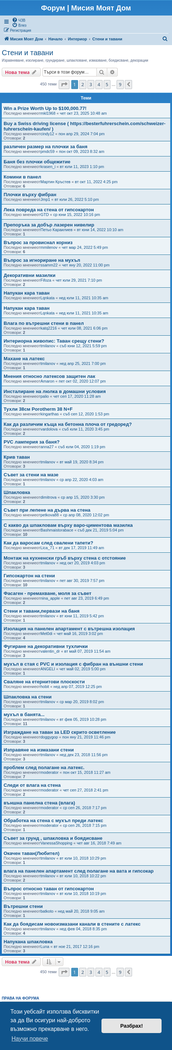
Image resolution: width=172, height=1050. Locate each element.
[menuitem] (18, 19)
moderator (50, 772)
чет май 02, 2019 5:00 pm (82, 669)
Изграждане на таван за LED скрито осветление (60, 732)
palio (45, 396)
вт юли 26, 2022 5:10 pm (77, 199)
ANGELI (48, 669)
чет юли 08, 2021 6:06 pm (84, 328)
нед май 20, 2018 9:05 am (81, 911)
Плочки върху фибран (30, 194)
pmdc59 (48, 151)
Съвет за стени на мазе (31, 474)
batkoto (47, 911)
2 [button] (82, 84)
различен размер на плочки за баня (45, 146)
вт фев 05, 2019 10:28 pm (83, 719)
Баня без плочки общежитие (37, 161)
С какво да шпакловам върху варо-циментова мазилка (68, 525)
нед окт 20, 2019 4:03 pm (82, 563)
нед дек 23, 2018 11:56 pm (84, 755)
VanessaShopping (56, 843)
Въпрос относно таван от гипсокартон (49, 888)
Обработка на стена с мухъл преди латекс (53, 820)
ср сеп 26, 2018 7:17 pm (85, 808)
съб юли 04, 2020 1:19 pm (81, 447)
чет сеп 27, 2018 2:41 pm (85, 790)
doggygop (49, 737)
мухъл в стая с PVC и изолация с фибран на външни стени (73, 664)
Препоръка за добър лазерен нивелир (49, 225)
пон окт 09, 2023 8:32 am (81, 151)
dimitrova (49, 497)
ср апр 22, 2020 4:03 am (82, 479)
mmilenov (49, 247)
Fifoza (46, 280)
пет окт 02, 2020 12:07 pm (82, 381)
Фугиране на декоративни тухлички (46, 646)
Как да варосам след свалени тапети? (48, 543)
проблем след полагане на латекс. (44, 767)
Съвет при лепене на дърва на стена (47, 510)
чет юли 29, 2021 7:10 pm (79, 280)
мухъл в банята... (24, 714)
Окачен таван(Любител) (31, 853)
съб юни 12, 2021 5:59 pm (83, 346)
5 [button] (107, 84)
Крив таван (17, 457)
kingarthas (50, 414)
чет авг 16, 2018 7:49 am (99, 843)
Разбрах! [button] (131, 1026)
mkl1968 (48, 113)
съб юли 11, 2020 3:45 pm (85, 429)
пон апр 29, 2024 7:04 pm (82, 134)
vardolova (49, 429)
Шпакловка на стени (27, 697)
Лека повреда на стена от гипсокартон (49, 209)
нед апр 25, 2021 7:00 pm (83, 363)
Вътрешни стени (23, 906)
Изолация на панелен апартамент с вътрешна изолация (69, 628)
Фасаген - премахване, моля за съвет (47, 593)
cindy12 (47, 134)
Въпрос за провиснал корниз (38, 242)
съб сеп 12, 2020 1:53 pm (86, 414)
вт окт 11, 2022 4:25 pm (96, 182)
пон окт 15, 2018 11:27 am (86, 772)
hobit (45, 686)
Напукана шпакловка (28, 941)
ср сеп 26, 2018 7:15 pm (85, 825)
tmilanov (48, 346)
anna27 (47, 447)
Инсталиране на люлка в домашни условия (55, 391)
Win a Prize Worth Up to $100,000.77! (45, 108)
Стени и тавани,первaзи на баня (42, 611)
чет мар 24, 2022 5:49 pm (85, 247)
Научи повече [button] (30, 1039)
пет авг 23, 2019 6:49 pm (86, 598)
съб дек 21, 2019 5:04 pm (101, 530)
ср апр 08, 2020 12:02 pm (86, 515)
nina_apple (50, 598)
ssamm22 (49, 265)
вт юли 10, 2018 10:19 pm (83, 893)
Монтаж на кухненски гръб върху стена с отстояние (65, 558)
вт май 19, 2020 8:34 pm (82, 462)
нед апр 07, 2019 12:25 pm (78, 686)
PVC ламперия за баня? (32, 442)
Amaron (48, 381)
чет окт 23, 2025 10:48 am (83, 113)
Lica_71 (48, 548)
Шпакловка (17, 492)
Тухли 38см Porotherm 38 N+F (38, 409)
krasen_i (48, 166)
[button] (64, 84)
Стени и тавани (27, 53)
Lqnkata (48, 298)
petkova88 (50, 515)
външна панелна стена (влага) (39, 803)
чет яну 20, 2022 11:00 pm (85, 265)
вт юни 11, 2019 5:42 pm (82, 616)
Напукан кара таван (27, 293)
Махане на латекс (24, 358)
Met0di (47, 633)
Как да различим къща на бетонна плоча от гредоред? (68, 424)
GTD (45, 214)
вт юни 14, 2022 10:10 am (100, 230)
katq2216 (49, 328)
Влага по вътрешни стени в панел (44, 323)
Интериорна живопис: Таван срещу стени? (54, 341)
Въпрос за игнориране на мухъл (42, 260)
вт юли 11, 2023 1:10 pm (82, 166)
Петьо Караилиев (57, 230)
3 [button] (91, 84)
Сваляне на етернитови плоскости (44, 681)
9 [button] (120, 84)
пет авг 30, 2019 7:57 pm (82, 580)
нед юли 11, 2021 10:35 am (83, 298)
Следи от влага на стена (32, 785)
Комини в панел (22, 177)
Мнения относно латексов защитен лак (49, 376)
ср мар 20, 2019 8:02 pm (82, 702)
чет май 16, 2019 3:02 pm (80, 633)
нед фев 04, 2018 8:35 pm (83, 929)
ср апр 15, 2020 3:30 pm (83, 497)
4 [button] (99, 84)
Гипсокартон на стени (29, 575)
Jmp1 (45, 199)
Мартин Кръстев (56, 182)
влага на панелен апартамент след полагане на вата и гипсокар (79, 871)
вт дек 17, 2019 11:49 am (81, 548)
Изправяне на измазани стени (39, 750)
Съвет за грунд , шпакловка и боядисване (53, 838)
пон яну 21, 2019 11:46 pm (86, 737)
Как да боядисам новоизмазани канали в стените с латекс (72, 924)
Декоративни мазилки (29, 275)
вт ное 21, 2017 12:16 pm (76, 946)
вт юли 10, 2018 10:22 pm (83, 876)
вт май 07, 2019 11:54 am (87, 651)
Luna (45, 946)
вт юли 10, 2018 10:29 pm (83, 858)
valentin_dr (50, 651)
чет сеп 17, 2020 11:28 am (77, 396)
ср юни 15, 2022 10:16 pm (76, 214)
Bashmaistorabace (57, 530)
